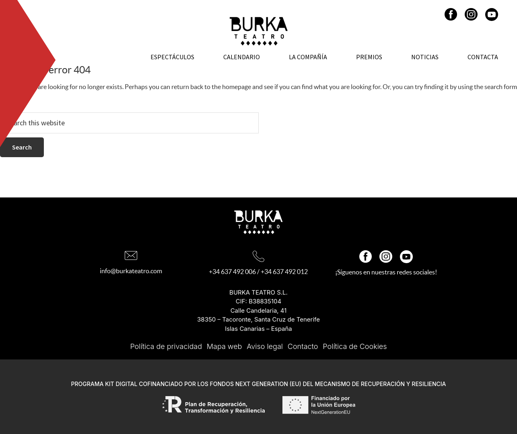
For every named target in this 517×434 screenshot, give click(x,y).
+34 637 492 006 (232, 271)
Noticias (425, 57)
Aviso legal (265, 346)
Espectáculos (172, 57)
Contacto (303, 346)
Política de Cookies (355, 346)
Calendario (241, 57)
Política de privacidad (166, 346)
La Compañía (308, 57)
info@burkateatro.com (131, 270)
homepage (236, 86)
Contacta (483, 57)
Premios (369, 57)
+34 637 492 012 (284, 271)
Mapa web (224, 346)
